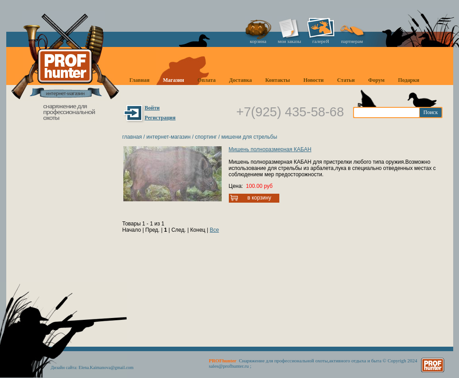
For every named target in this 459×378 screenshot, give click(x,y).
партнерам (352, 41)
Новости (313, 80)
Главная (140, 80)
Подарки (408, 80)
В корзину (259, 198)
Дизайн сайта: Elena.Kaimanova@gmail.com (92, 367)
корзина (258, 41)
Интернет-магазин (168, 137)
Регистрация (160, 118)
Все (214, 230)
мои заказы (289, 41)
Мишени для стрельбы (249, 137)
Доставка (240, 80)
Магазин (173, 80)
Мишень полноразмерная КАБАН (270, 149)
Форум (376, 80)
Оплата (207, 80)
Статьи (345, 80)
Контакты (277, 80)
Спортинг (206, 137)
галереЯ (320, 41)
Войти (152, 108)
